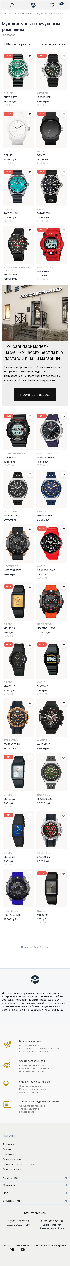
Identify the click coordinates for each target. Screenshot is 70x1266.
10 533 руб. (10, 461)
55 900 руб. (43, 748)
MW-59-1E (9, 686)
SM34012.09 (10, 274)
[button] (3, 5)
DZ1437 (41, 155)
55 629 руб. (43, 101)
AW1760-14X (11, 213)
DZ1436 (8, 155)
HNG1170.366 (44, 798)
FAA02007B (43, 213)
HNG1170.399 (44, 515)
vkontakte (14, 1248)
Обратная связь (12, 1169)
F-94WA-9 (42, 686)
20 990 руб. (10, 519)
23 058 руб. (10, 217)
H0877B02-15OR (46, 628)
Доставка (8, 1144)
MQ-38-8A (42, 914)
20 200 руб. (43, 632)
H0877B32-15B (12, 914)
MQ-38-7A (9, 798)
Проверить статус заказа (18, 1164)
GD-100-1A (10, 457)
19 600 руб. (10, 919)
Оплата (7, 1149)
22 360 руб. (43, 217)
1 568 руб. (42, 690)
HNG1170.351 (11, 515)
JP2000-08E (44, 97)
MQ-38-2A (9, 856)
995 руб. (8, 632)
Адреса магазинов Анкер (52, 1228)
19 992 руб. (10, 159)
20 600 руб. (10, 574)
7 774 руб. (42, 275)
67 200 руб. (43, 861)
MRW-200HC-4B (46, 570)
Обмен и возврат (13, 1159)
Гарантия (8, 1154)
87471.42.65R (44, 856)
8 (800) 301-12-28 (18, 1221)
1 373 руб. (9, 690)
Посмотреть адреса (35, 395)
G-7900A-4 (43, 271)
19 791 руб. (43, 159)
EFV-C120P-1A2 (45, 457)
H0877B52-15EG (13, 570)
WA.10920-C (43, 744)
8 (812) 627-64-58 (51, 1221)
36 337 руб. (10, 101)
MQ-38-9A (9, 628)
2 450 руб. (43, 574)
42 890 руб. (10, 278)
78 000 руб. (10, 748)
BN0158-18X (10, 97)
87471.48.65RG (12, 744)
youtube (25, 1248)
